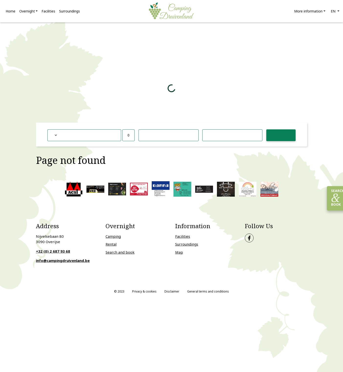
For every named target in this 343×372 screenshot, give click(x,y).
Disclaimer (171, 291)
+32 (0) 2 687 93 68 (53, 251)
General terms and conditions (208, 291)
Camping (113, 236)
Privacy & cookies (144, 291)
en (333, 11)
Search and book (120, 252)
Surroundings (186, 244)
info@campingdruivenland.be (63, 260)
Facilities (182, 236)
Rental (111, 244)
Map (179, 252)
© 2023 (119, 291)
